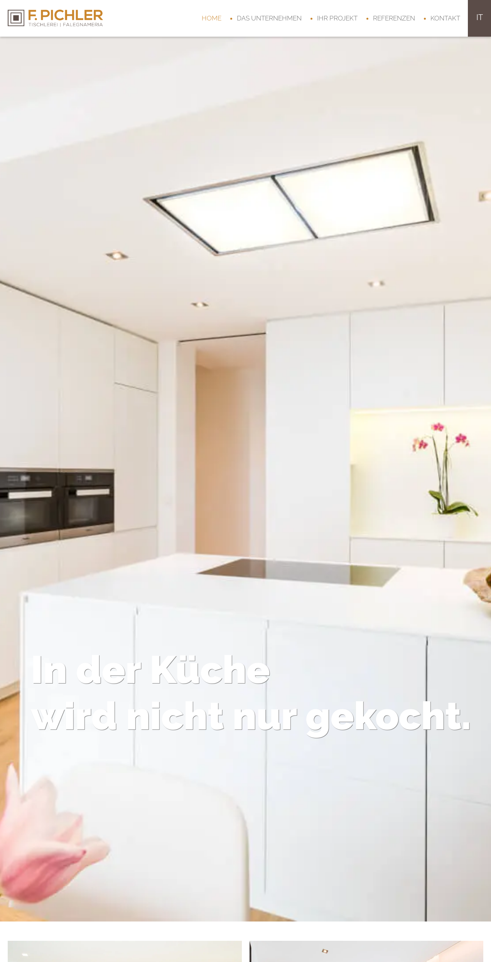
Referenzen (394, 18)
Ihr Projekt (337, 18)
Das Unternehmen (269, 18)
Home (211, 18)
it (479, 17)
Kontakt (445, 18)
